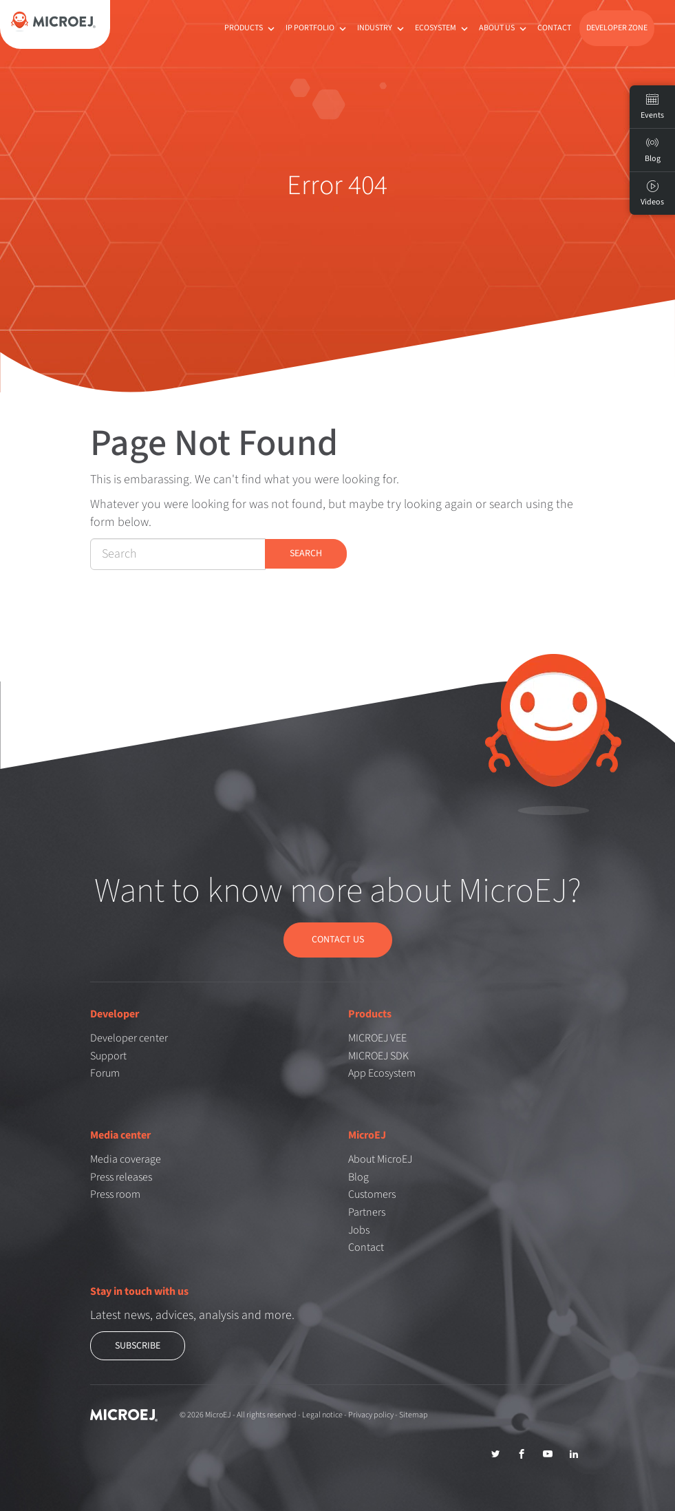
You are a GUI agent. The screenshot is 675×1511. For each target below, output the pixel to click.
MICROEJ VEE (377, 1037)
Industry (382, 28)
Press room (115, 1194)
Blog (358, 1176)
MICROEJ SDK (378, 1055)
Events (652, 106)
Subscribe (137, 1345)
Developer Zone (616, 28)
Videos (652, 193)
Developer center (129, 1037)
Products (250, 28)
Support (108, 1055)
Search (306, 553)
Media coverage (125, 1158)
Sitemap (413, 1414)
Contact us (338, 940)
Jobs (358, 1229)
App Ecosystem (382, 1073)
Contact (554, 28)
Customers (372, 1194)
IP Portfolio (317, 28)
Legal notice (322, 1414)
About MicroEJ (380, 1158)
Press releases (121, 1176)
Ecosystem (443, 28)
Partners (366, 1212)
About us (504, 28)
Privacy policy (371, 1414)
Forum (105, 1073)
